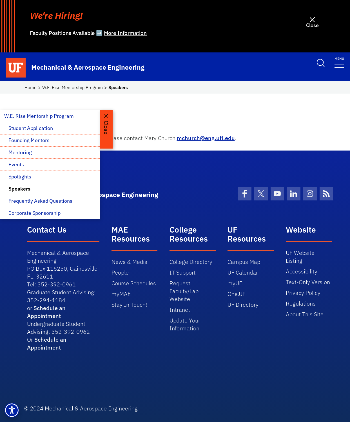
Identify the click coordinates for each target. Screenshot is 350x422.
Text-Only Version (308, 282)
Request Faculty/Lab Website (184, 291)
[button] (12, 410)
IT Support (183, 272)
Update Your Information (185, 324)
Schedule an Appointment (46, 312)
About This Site (305, 314)
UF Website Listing (300, 256)
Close (312, 25)
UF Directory (243, 304)
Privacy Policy (303, 293)
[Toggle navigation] (339, 62)
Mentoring (20, 152)
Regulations (301, 303)
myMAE (121, 294)
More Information (125, 33)
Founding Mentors (29, 140)
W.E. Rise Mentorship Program (72, 87)
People (120, 272)
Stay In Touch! (129, 304)
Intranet (180, 309)
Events (16, 164)
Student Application (30, 128)
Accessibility (301, 271)
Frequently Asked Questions (40, 201)
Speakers (19, 188)
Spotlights (19, 176)
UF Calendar (243, 272)
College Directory (191, 262)
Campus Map (244, 262)
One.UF (237, 294)
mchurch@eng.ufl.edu (206, 138)
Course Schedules (134, 283)
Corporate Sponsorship (34, 213)
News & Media (130, 262)
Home (30, 87)
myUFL (236, 283)
